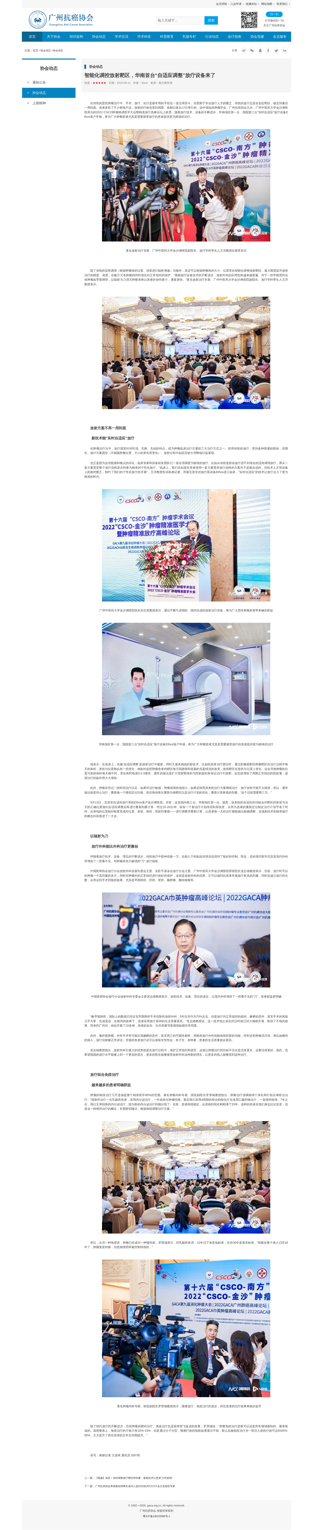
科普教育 (167, 36)
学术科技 (144, 36)
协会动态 (99, 36)
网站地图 (266, 3)
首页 (32, 36)
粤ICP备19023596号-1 (156, 1516)
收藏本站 (251, 3)
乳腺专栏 (189, 36)
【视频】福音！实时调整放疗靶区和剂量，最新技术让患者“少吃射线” (137, 1478)
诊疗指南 (234, 36)
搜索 (211, 20)
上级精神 (39, 103)
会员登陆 (221, 3)
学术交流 (121, 36)
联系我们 (282, 3)
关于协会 (53, 36)
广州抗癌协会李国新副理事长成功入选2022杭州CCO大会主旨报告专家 (138, 1486)
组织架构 (76, 36)
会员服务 (279, 36)
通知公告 (39, 82)
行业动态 (212, 36)
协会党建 (257, 36)
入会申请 (236, 3)
